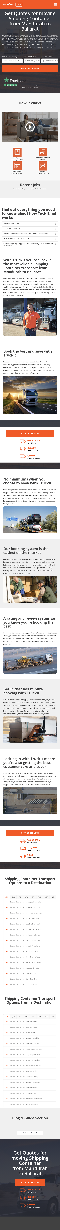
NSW (6, 897)
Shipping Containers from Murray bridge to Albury (25, 957)
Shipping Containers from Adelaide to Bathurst (24, 951)
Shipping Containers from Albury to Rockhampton (24, 1044)
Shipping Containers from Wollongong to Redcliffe (24, 1038)
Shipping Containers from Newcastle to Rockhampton (26, 1099)
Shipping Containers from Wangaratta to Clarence (25, 907)
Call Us (19, 4)
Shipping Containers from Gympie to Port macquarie (25, 962)
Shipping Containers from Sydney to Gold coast (24, 1033)
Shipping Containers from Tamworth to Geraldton (25, 1060)
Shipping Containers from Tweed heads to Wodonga (25, 1066)
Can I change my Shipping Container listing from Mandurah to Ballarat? (28, 244)
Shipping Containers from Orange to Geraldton (24, 1104)
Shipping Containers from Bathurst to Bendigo (23, 1071)
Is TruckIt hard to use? (12, 228)
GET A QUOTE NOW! (30, 68)
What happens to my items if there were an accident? (25, 233)
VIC (20, 897)
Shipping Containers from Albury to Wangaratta (24, 1022)
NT (53, 897)
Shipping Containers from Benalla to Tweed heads (25, 946)
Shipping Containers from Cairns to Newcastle (23, 984)
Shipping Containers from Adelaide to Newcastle (24, 968)
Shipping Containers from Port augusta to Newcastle (25, 902)
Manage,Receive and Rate (43, 172)
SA (33, 897)
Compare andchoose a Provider (17, 172)
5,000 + (31, 455)
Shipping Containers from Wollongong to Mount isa (25, 1082)
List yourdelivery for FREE (17, 159)
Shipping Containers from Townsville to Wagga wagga (26, 913)
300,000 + (32, 447)
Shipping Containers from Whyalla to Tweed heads (25, 924)
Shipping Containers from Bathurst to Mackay (23, 1027)
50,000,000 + (33, 440)
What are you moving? (10, 57)
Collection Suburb (30, 57)
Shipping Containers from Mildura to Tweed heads (25, 940)
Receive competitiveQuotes (42, 158)
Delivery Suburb (47, 57)
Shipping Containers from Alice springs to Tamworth (25, 918)
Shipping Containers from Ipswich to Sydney (23, 973)
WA (26, 897)
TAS (39, 897)
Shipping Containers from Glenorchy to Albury (23, 979)
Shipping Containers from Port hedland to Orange (25, 935)
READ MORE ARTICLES (30, 1133)
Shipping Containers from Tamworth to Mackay (24, 1077)
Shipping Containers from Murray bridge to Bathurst (25, 929)
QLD (13, 897)
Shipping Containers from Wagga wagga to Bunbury (25, 1055)
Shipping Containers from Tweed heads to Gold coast (25, 1049)
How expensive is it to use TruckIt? (17, 238)
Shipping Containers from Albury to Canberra (23, 1088)
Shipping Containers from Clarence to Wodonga (24, 1093)
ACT (46, 897)
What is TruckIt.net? (11, 223)
